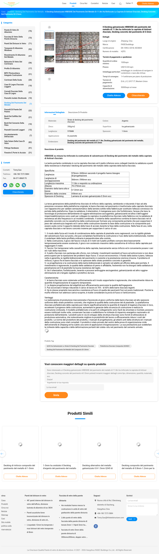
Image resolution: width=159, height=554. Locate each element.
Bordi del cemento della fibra (18, 124)
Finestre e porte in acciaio (18, 152)
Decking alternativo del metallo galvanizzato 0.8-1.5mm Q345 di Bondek (97, 468)
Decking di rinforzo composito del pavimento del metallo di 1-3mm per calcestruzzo (19, 468)
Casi (3, 519)
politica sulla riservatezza (6, 528)
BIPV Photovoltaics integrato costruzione (18, 74)
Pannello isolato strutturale (18, 98)
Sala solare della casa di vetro (18, 142)
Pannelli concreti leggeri (18, 129)
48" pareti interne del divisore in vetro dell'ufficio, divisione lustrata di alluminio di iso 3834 (40, 504)
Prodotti (4, 504)
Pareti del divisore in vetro (18, 43)
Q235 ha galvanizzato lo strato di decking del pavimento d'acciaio (70, 346)
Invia (56, 395)
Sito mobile (5, 522)
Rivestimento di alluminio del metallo (18, 56)
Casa (3, 500)
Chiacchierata (18, 192)
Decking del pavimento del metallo (18, 104)
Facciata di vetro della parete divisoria (18, 38)
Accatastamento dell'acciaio (18, 135)
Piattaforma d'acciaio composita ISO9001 (115, 346)
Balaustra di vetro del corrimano (18, 63)
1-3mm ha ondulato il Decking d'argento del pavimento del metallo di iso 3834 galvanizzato (59, 468)
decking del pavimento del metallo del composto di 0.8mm (68, 350)
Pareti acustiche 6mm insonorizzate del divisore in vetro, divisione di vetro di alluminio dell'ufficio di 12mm (39, 517)
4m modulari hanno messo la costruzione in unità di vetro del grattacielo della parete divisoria (74, 509)
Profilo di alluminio (18, 68)
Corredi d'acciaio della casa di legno (18, 92)
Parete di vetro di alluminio (18, 31)
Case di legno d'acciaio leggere (18, 86)
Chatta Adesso (148, 3)
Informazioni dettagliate (55, 112)
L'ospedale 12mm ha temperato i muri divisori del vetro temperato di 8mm (40, 528)
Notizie (4, 511)
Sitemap (4, 515)
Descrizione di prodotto (77, 112)
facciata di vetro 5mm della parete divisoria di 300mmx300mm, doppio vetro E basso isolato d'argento (74, 534)
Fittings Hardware (18, 148)
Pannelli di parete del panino (18, 110)
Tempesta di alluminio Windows (18, 49)
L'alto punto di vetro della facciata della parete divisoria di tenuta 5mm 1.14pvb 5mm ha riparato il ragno (74, 522)
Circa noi (4, 508)
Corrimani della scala (18, 80)
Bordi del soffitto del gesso (18, 117)
